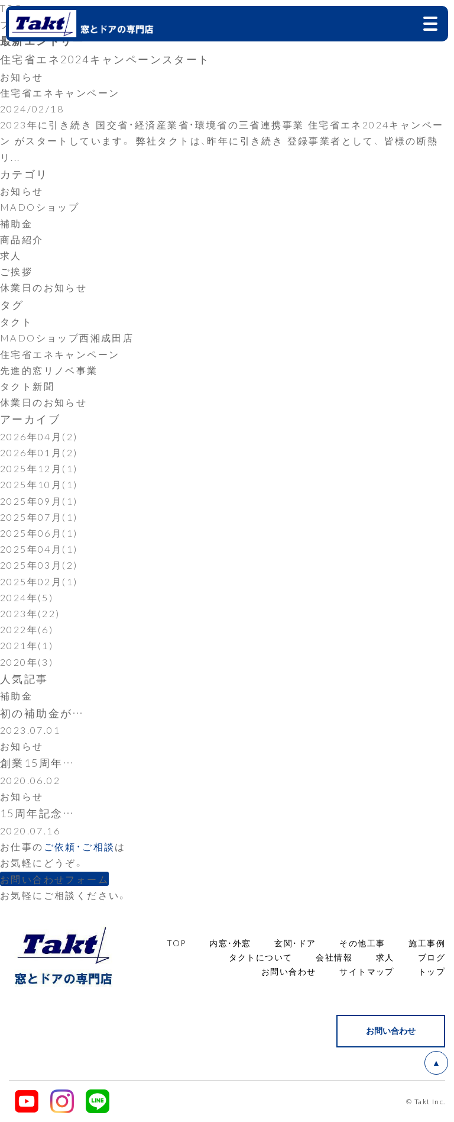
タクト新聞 (27, 386)
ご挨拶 (16, 271)
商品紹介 (22, 239)
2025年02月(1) (38, 581)
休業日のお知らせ (43, 287)
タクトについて (261, 957)
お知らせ (22, 190)
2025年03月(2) (38, 564)
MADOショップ (39, 206)
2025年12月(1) (38, 468)
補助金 (16, 223)
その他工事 (362, 943)
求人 (11, 255)
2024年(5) (26, 597)
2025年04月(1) (38, 548)
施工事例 (426, 943)
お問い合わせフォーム (54, 879)
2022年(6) (26, 629)
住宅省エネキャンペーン (59, 354)
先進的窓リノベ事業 (49, 370)
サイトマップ (366, 971)
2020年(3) (26, 661)
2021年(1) (26, 645)
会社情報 (334, 957)
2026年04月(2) (38, 436)
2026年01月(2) (38, 452)
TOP (176, 943)
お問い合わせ (288, 971)
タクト (16, 321)
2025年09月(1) (38, 501)
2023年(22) (30, 613)
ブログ (431, 957)
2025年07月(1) (38, 517)
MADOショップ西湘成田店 (67, 337)
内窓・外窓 (230, 943)
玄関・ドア (295, 943)
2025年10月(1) (38, 484)
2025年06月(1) (38, 532)
